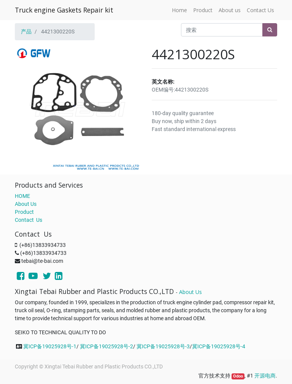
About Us (25, 204)
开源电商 (265, 376)
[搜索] (269, 29)
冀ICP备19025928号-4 (218, 346)
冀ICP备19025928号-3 (163, 346)
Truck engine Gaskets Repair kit (64, 9)
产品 (26, 31)
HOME (22, 196)
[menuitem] (179, 10)
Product (24, 212)
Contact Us (28, 220)
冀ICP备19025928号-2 (106, 346)
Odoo (238, 376)
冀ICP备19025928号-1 (49, 346)
